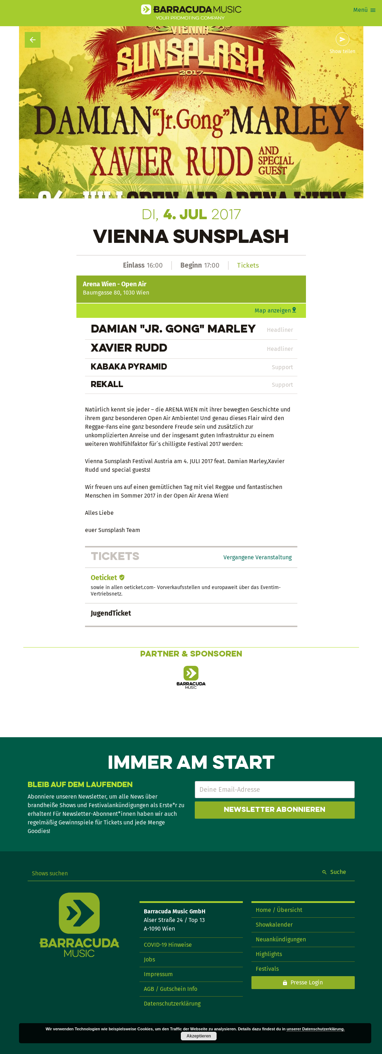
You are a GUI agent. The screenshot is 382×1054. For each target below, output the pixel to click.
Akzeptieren (199, 1036)
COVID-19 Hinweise (168, 944)
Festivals (267, 968)
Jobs (149, 959)
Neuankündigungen (281, 939)
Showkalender (274, 924)
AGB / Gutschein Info (170, 988)
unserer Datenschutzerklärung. (316, 1029)
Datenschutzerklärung (172, 1003)
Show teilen (342, 52)
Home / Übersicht (279, 910)
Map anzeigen (273, 310)
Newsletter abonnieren (274, 810)
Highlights (269, 954)
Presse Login (307, 982)
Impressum (158, 974)
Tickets (248, 265)
